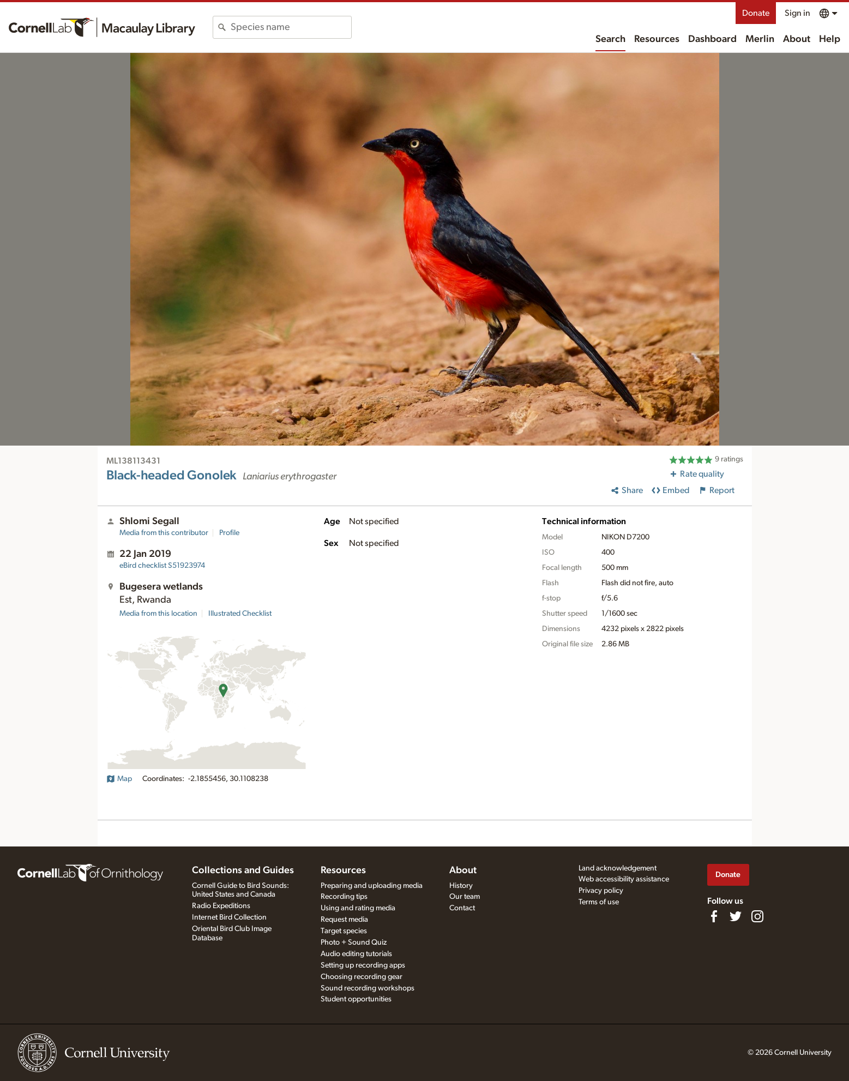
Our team (464, 896)
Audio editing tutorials (356, 954)
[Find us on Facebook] (713, 916)
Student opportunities (356, 999)
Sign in (797, 13)
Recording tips (344, 896)
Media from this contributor (163, 533)
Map (119, 779)
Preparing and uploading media (372, 886)
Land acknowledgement (618, 868)
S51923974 (162, 565)
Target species (344, 931)
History (461, 886)
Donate (755, 13)
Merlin (759, 39)
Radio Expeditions (221, 906)
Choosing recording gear (361, 977)
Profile (229, 533)
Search (610, 39)
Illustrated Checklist (240, 613)
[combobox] (291, 27)
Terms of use (599, 902)
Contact (462, 908)
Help (829, 39)
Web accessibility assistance (624, 879)
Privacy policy (601, 890)
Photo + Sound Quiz (354, 942)
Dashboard (712, 39)
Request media (344, 919)
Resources (656, 39)
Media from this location (158, 613)
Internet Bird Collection (229, 917)
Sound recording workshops (367, 988)
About (796, 39)
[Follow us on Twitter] (735, 916)
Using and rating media (358, 908)
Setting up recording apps (363, 965)
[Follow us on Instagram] (757, 916)
